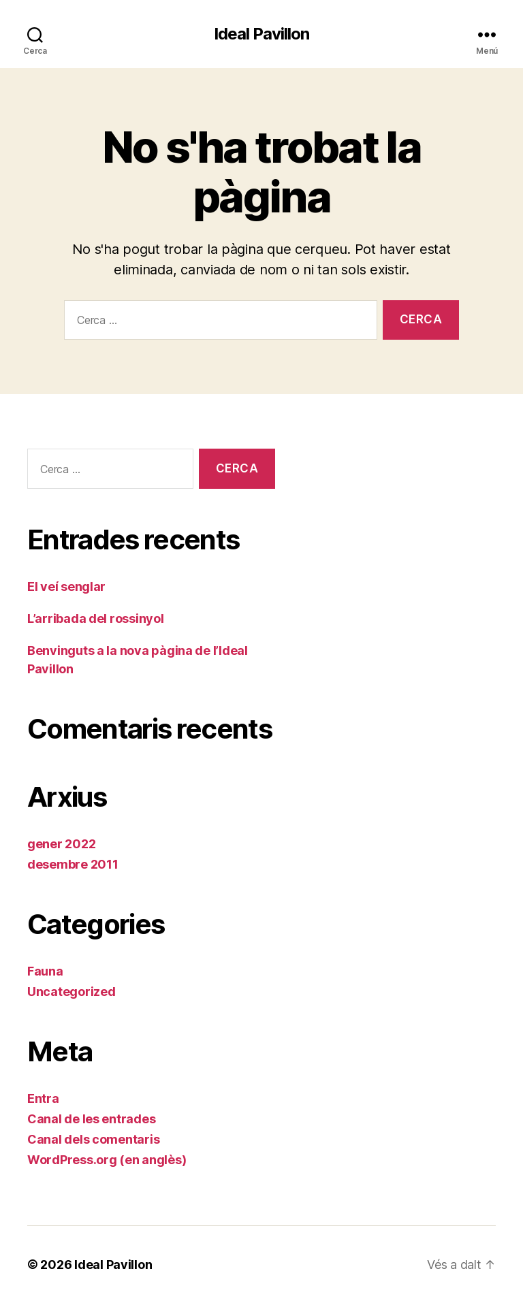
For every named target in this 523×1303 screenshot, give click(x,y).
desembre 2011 (72, 864)
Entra (43, 1098)
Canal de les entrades (91, 1119)
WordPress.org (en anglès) (106, 1160)
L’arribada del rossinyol (95, 618)
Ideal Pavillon (261, 34)
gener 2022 (61, 844)
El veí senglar (66, 586)
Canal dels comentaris (93, 1139)
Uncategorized (71, 991)
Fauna (45, 971)
